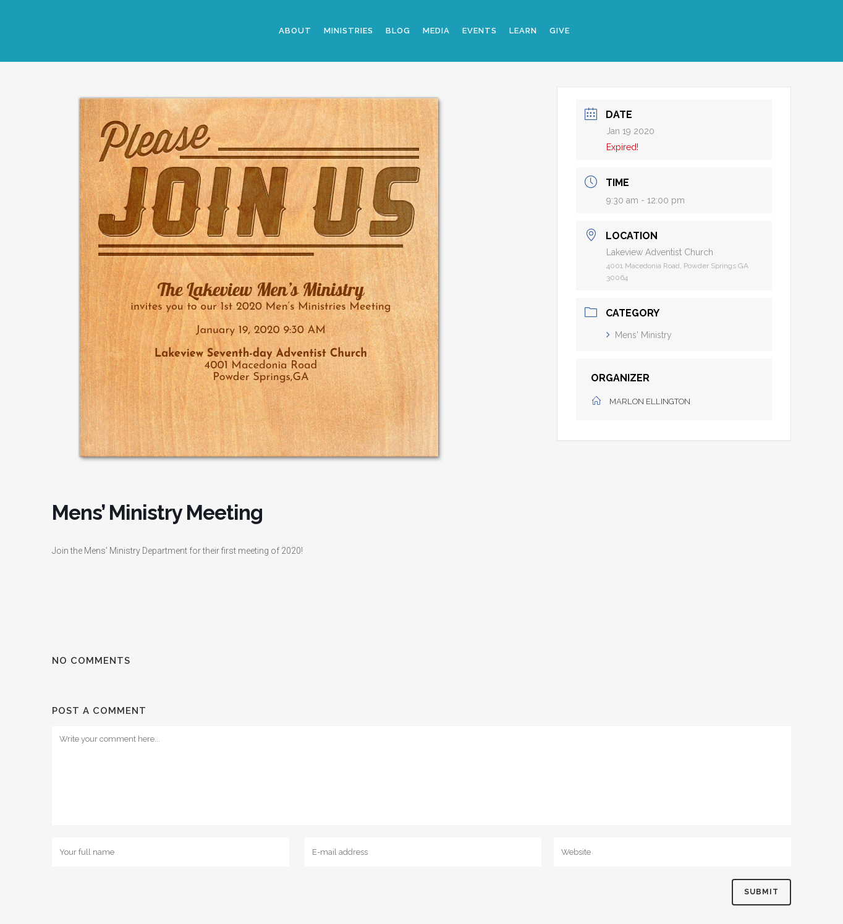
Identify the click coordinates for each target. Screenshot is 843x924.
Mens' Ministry (639, 335)
